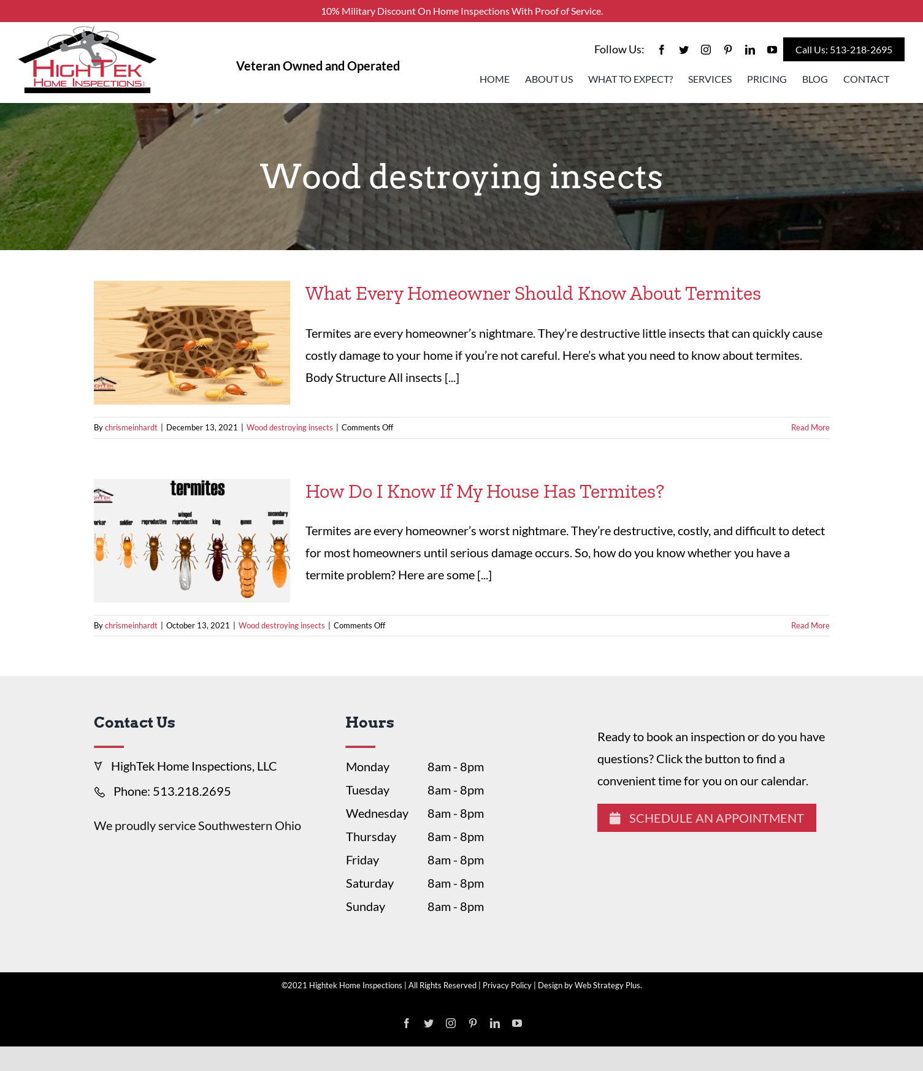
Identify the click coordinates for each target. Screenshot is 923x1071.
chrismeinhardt (131, 427)
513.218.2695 (192, 790)
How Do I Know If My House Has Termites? (484, 491)
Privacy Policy (507, 985)
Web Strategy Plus (607, 985)
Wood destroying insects (290, 427)
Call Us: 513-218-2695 (843, 49)
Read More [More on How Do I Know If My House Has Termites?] (810, 625)
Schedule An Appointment (707, 817)
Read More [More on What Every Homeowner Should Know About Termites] (810, 427)
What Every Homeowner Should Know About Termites (533, 293)
